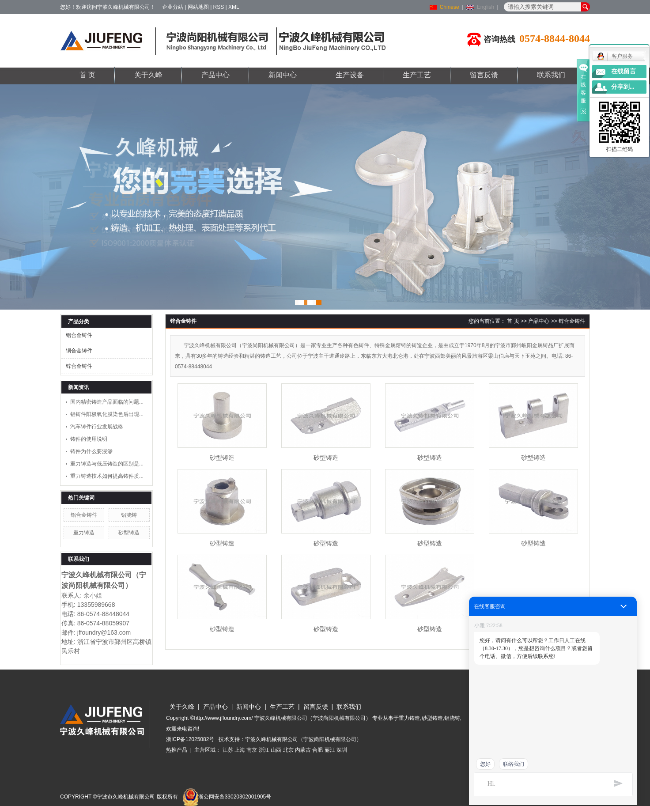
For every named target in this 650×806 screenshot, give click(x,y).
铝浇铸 (129, 515)
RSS (218, 7)
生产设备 (350, 75)
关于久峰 (148, 75)
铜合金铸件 (79, 351)
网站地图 (198, 7)
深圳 (341, 750)
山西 (276, 750)
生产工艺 (417, 75)
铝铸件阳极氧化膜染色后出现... (107, 414)
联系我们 (551, 75)
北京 (288, 750)
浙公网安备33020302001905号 (226, 797)
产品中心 (215, 75)
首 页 (87, 75)
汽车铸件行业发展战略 (96, 427)
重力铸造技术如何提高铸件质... (107, 476)
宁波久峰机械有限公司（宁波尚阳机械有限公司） (303, 739)
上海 (239, 750)
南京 (251, 750)
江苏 (228, 750)
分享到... (623, 86)
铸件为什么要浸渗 (91, 451)
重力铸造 (83, 533)
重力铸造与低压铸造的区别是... (107, 464)
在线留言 (623, 71)
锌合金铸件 (79, 366)
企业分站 (172, 7)
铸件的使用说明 (88, 439)
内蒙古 (303, 750)
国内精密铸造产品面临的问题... (107, 402)
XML (233, 7)
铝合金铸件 (79, 335)
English (485, 7)
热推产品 (176, 750)
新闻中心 (282, 75)
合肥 (317, 750)
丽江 (330, 750)
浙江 (264, 750)
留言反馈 (484, 75)
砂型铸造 (129, 533)
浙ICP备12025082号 (190, 739)
